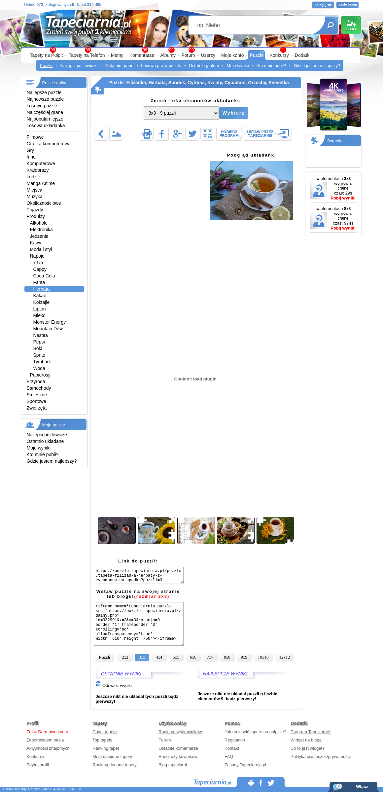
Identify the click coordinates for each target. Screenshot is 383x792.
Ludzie (33, 176)
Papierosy (40, 375)
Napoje (37, 256)
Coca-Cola (44, 275)
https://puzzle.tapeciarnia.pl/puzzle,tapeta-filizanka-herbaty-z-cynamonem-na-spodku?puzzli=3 (139, 575)
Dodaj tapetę (104, 731)
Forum (188, 55)
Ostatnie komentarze (178, 748)
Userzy (208, 55)
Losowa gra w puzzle (161, 65)
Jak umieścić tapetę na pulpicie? (255, 731)
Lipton (39, 308)
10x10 (263, 657)
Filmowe (35, 137)
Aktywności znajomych (48, 748)
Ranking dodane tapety (114, 764)
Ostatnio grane (119, 65)
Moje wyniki (237, 65)
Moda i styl (41, 249)
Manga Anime (41, 183)
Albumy (168, 55)
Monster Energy (49, 322)
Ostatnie (334, 140)
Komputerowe (41, 163)
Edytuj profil (37, 764)
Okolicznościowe (44, 203)
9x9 (244, 657)
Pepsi (39, 341)
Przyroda (36, 381)
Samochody (39, 388)
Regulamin (235, 740)
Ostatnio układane (45, 441)
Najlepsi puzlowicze (79, 65)
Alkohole (39, 223)
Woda (39, 368)
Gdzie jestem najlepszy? (317, 65)
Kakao (40, 295)
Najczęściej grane (45, 112)
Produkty (36, 216)
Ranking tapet (105, 748)
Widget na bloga (306, 740)
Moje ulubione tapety (112, 756)
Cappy (40, 269)
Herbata (41, 289)
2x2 (125, 657)
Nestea (40, 335)
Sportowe (36, 401)
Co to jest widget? (308, 748)
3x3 (142, 657)
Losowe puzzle (42, 105)
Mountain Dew (48, 328)
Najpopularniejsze (45, 119)
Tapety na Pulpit (46, 55)
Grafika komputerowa (49, 143)
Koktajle (41, 302)
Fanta (39, 282)
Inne (31, 157)
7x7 (210, 657)
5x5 (176, 657)
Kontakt (232, 748)
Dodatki (302, 55)
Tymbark (42, 361)
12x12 (284, 657)
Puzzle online (55, 82)
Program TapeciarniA (311, 731)
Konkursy (279, 55)
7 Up (38, 262)
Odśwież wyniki (113, 685)
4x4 (159, 657)
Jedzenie (39, 236)
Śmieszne (37, 394)
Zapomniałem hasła (45, 740)
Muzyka (35, 196)
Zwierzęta (37, 408)
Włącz (362, 786)
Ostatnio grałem (204, 65)
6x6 (193, 657)
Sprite (39, 355)
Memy (117, 55)
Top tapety (102, 740)
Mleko (39, 315)
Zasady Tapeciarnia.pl (245, 764)
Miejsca (34, 190)
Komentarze (141, 55)
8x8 (227, 657)
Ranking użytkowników (180, 731)
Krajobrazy (38, 170)
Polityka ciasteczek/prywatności (321, 756)
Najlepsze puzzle (44, 92)
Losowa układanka (46, 125)
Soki (37, 348)
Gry (30, 150)
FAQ (229, 756)
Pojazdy (35, 209)
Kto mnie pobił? (271, 65)
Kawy (35, 242)
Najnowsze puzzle (45, 99)
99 (191, 50)
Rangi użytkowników (177, 756)
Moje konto (232, 55)
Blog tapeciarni (172, 764)
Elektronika (41, 229)
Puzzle (256, 55)
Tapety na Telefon (87, 55)
